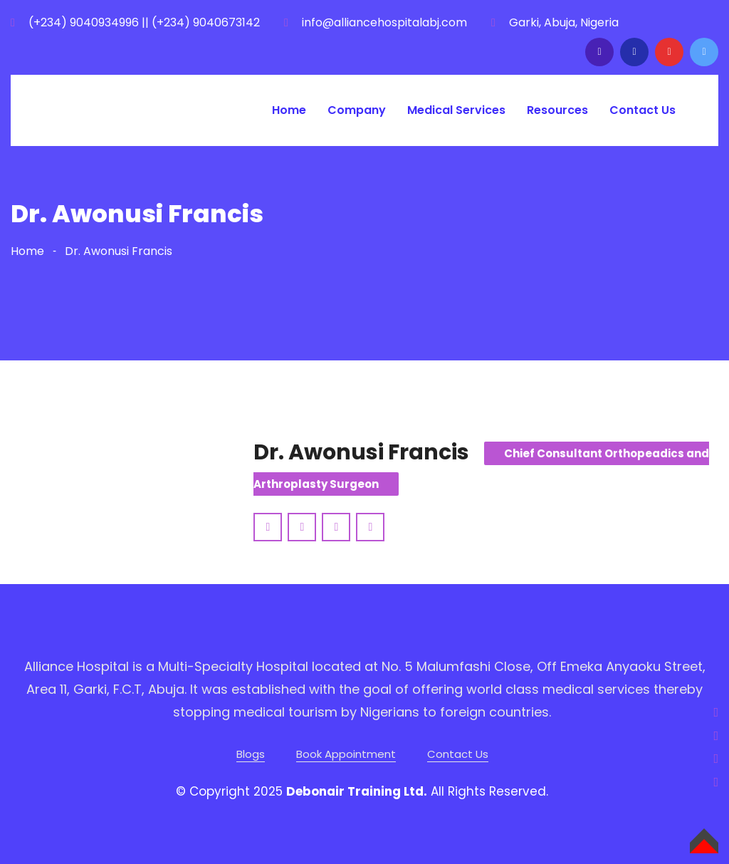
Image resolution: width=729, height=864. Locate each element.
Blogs (250, 753)
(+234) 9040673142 (206, 22)
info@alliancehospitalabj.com (384, 22)
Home (289, 110)
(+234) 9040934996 (83, 22)
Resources (557, 110)
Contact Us (642, 110)
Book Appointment (346, 753)
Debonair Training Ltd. (356, 791)
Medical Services (456, 110)
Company (356, 110)
